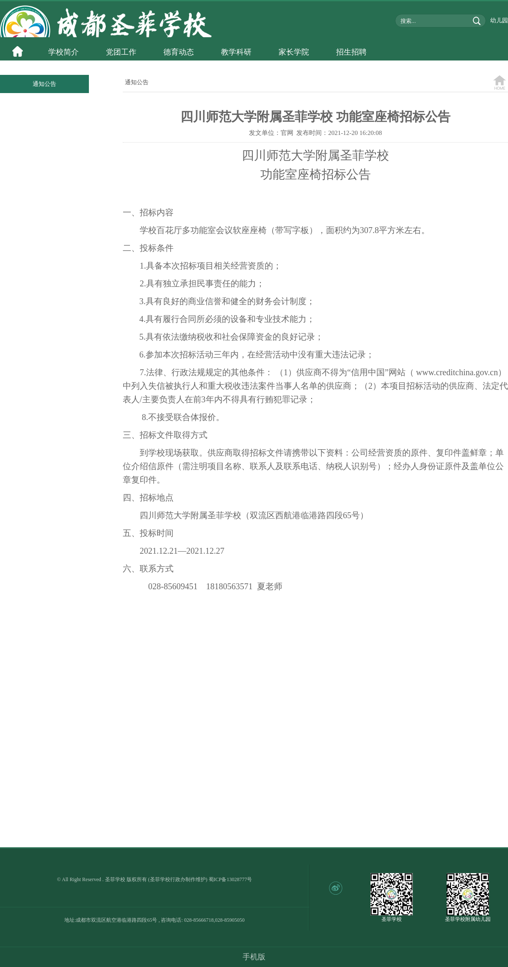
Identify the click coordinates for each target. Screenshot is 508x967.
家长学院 (294, 52)
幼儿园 (499, 20)
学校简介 (63, 52)
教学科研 (236, 52)
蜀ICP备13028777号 (230, 879)
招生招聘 (351, 52)
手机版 (254, 957)
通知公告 (44, 84)
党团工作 (121, 52)
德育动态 (178, 52)
